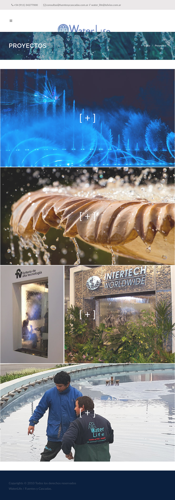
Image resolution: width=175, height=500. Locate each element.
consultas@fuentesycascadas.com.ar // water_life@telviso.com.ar (82, 5)
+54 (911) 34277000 (24, 5)
